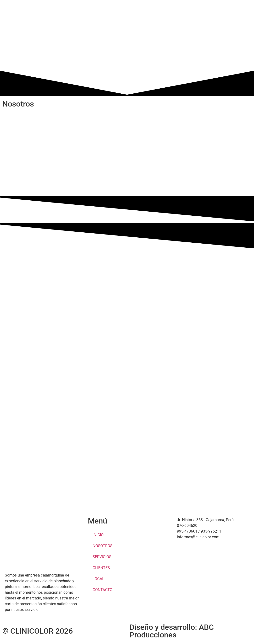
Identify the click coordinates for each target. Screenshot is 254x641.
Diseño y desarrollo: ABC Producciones (172, 631)
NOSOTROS (103, 546)
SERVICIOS (102, 557)
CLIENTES (101, 568)
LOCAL (98, 579)
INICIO (98, 535)
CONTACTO (102, 590)
